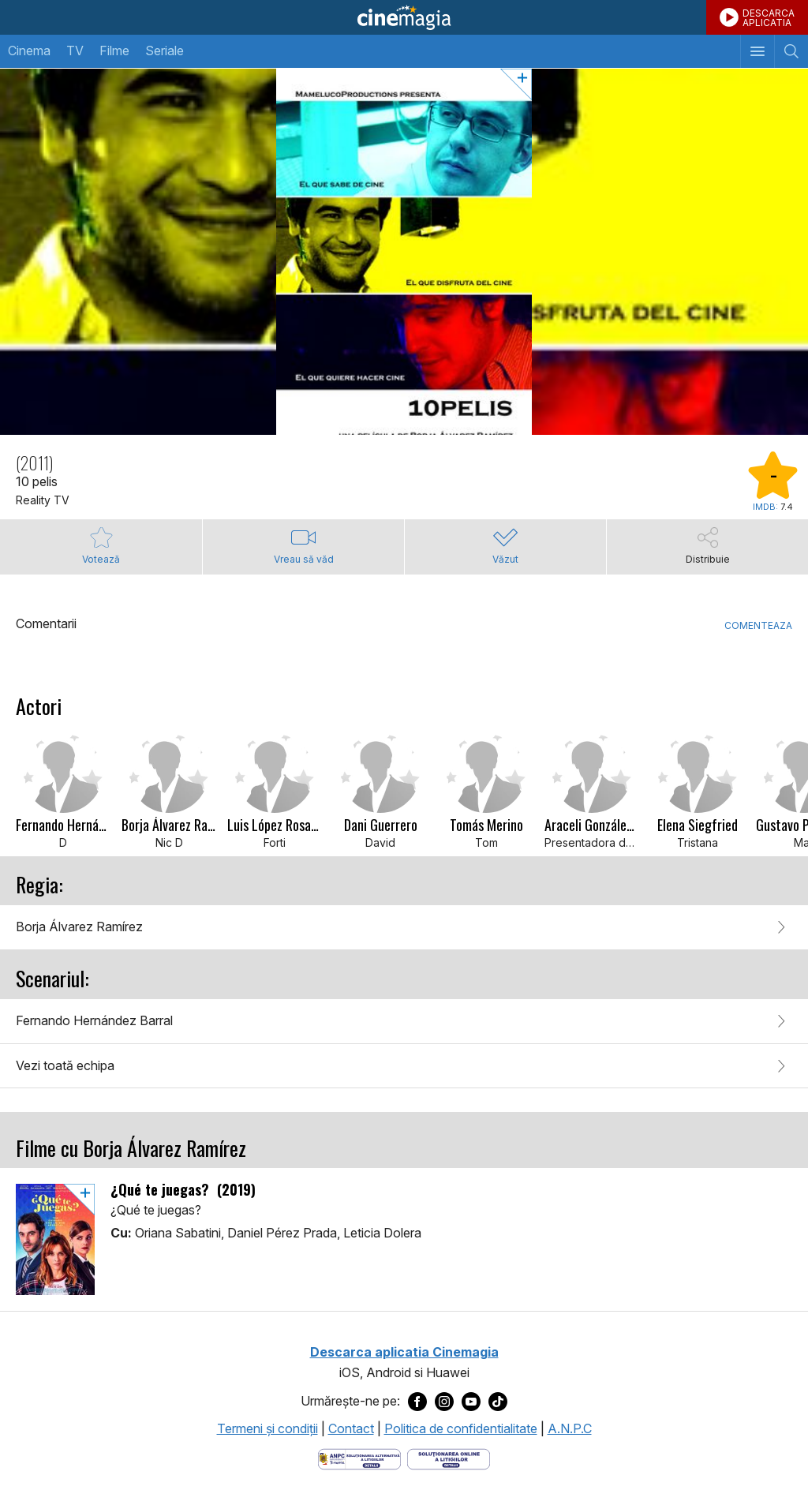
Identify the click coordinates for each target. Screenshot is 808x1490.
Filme (114, 50)
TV (75, 50)
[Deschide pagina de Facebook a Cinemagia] (417, 1401)
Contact (351, 1428)
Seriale (164, 50)
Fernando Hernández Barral (94, 1020)
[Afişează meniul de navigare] (757, 51)
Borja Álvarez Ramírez (79, 926)
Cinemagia (404, 17)
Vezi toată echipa (65, 1065)
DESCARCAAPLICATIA (769, 17)
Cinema (29, 50)
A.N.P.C (570, 1428)
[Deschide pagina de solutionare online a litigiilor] (448, 1458)
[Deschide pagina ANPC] (359, 1458)
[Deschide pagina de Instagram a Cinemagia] (444, 1401)
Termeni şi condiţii (267, 1428)
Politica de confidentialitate (460, 1428)
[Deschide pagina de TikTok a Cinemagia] (497, 1401)
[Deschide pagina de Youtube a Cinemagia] (471, 1401)
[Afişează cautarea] (791, 51)
